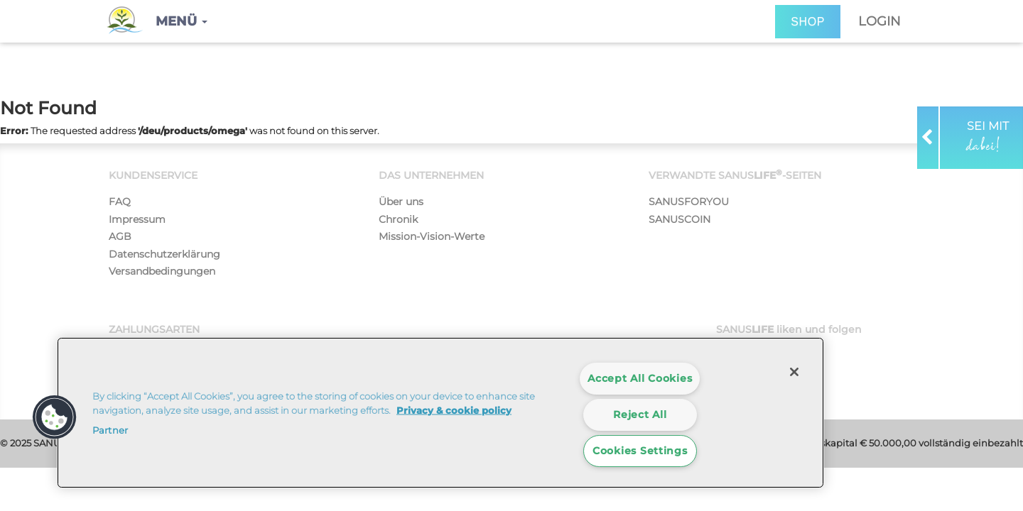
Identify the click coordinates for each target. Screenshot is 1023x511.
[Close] (794, 372)
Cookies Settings (640, 450)
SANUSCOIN (679, 219)
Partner (110, 430)
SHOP (808, 22)
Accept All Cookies (640, 378)
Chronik (398, 219)
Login (879, 21)
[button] (181, 21)
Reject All (639, 414)
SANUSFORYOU (689, 201)
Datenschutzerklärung (164, 254)
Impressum (137, 219)
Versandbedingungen (162, 271)
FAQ (120, 201)
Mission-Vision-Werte (432, 236)
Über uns (401, 201)
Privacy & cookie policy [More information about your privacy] (454, 409)
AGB (120, 236)
